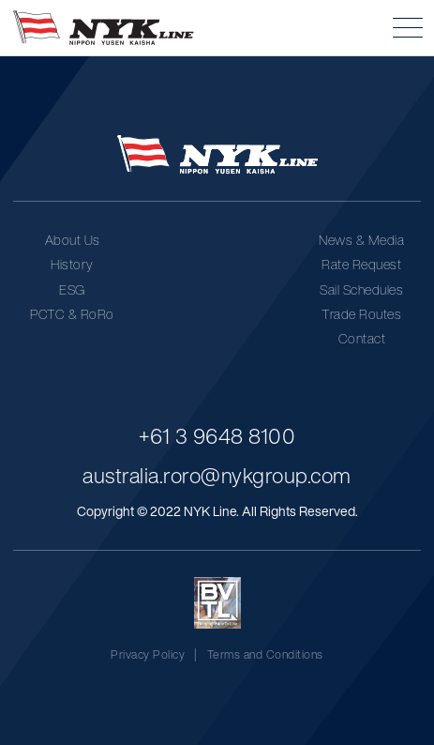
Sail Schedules (361, 289)
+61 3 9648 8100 (217, 435)
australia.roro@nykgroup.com (217, 475)
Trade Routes (361, 314)
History (72, 264)
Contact (362, 338)
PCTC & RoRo (72, 314)
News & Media (361, 240)
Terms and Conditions (265, 654)
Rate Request (361, 264)
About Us (72, 240)
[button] (408, 27)
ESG (72, 289)
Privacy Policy (148, 654)
